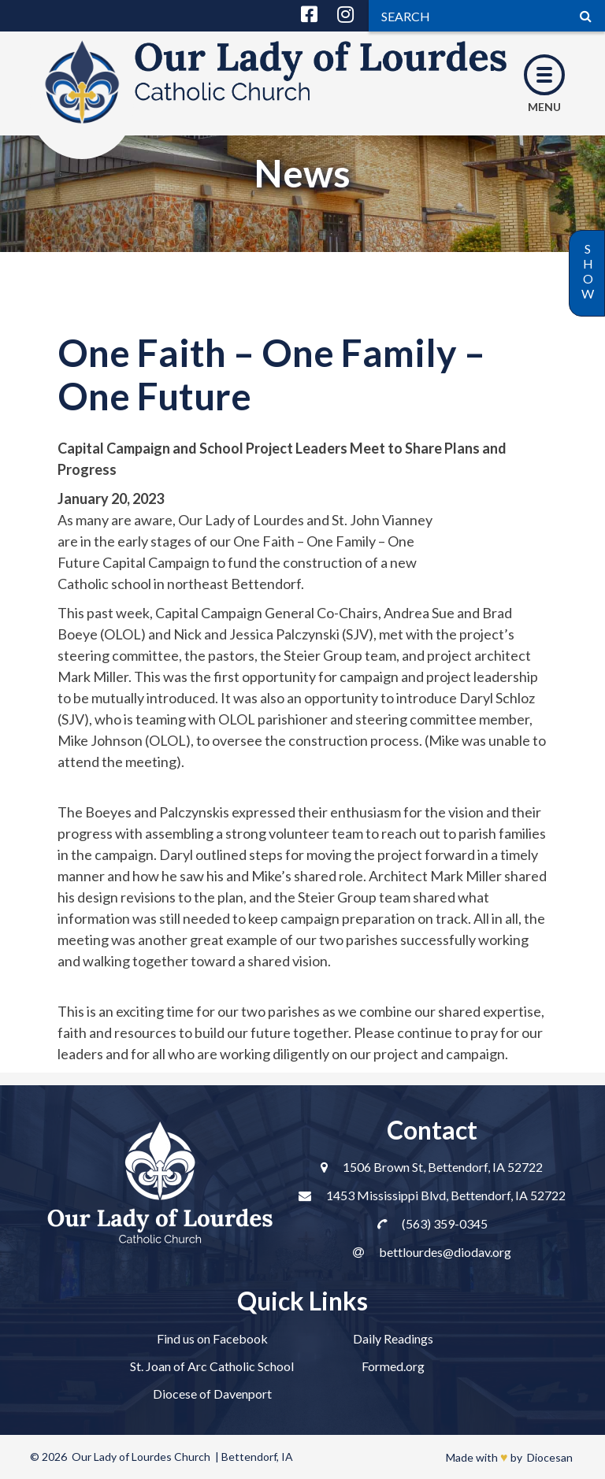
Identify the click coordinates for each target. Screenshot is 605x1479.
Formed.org (393, 1366)
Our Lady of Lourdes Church (141, 1456)
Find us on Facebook (212, 1338)
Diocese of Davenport (212, 1393)
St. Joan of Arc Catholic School (212, 1366)
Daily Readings (393, 1338)
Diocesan (550, 1457)
